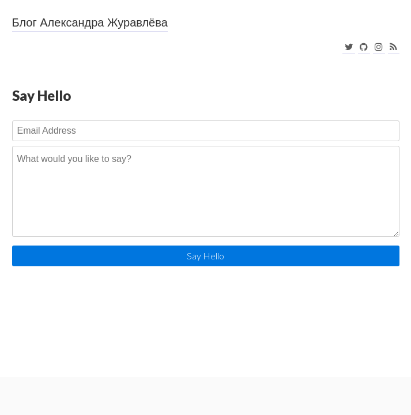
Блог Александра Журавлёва (90, 22)
